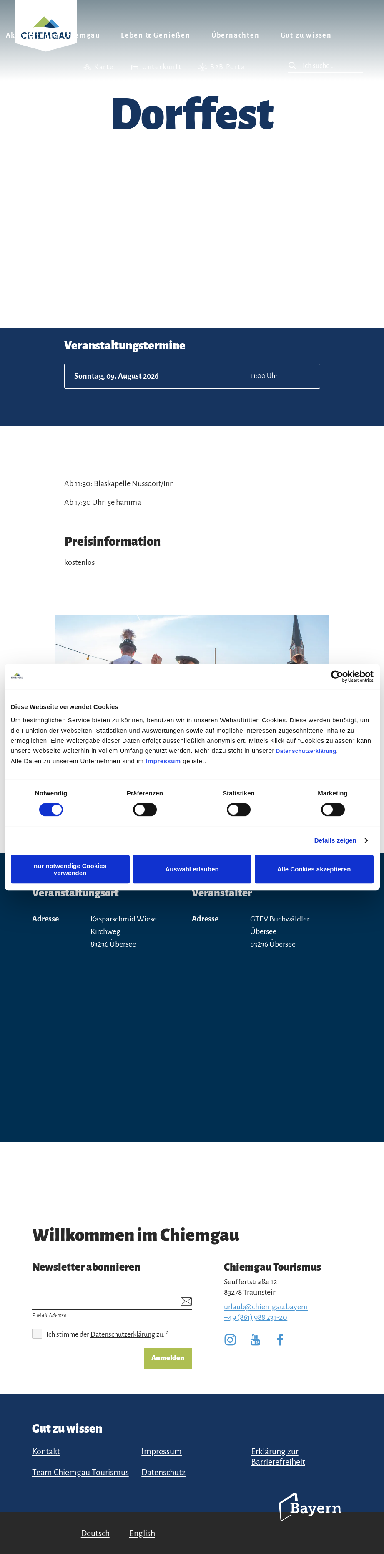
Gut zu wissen (306, 35)
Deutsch (95, 1533)
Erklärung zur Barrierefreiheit (278, 1456)
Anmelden (167, 1358)
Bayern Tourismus (310, 1518)
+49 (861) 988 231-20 (255, 1317)
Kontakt (46, 1451)
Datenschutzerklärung (306, 751)
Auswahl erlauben (191, 869)
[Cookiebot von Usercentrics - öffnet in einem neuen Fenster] (337, 676)
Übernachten (235, 35)
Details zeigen (335, 840)
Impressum (163, 760)
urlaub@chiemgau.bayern (266, 1307)
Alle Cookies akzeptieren (314, 869)
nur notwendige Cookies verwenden (70, 869)
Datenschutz (163, 1472)
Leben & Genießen (156, 35)
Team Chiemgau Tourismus (80, 1472)
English (142, 1533)
